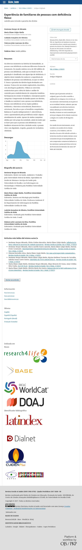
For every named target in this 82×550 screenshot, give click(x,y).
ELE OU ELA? (23, 266)
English (7, 312)
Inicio (6, 8)
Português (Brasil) (10, 318)
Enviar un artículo (12, 280)
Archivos (13, 8)
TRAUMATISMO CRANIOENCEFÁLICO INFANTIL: (39, 249)
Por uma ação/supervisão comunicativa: (60, 253)
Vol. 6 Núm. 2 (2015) (25, 8)
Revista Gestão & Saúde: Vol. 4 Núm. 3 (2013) (45, 266)
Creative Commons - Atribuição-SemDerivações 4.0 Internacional (37, 507)
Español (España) (10, 315)
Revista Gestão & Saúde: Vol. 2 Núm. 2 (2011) (39, 270)
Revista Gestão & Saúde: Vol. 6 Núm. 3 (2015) (61, 245)
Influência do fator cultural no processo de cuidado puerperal (42, 243)
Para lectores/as (9, 293)
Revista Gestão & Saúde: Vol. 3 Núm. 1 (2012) (25, 255)
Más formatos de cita (58, 59)
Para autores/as (9, 296)
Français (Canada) (10, 322)
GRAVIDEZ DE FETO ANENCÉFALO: (42, 260)
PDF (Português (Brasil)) (61, 30)
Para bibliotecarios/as (11, 299)
